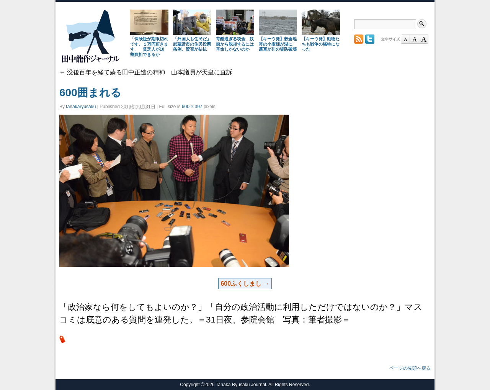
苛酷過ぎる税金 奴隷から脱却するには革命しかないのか (235, 44)
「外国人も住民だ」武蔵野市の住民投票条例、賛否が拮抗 (192, 44)
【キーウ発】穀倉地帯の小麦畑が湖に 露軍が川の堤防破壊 (278, 44)
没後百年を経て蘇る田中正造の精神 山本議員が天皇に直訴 (145, 72)
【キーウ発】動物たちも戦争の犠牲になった (321, 44)
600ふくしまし (240, 283)
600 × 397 (192, 106)
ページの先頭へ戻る (410, 368)
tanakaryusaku (81, 106)
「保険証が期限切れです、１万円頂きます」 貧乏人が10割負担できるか (149, 46)
